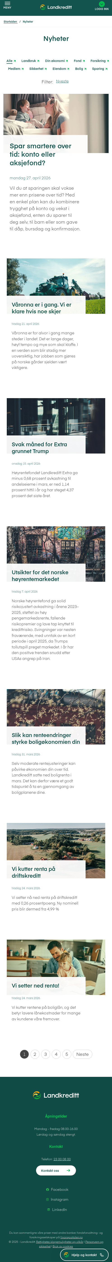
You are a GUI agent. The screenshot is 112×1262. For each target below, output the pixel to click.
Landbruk (28, 60)
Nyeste (62, 81)
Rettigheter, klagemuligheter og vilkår (59, 1241)
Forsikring (98, 60)
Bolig (79, 68)
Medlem (14, 68)
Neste (82, 1054)
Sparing (98, 68)
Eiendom (59, 68)
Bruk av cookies (63, 1246)
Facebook (56, 1189)
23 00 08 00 (62, 1159)
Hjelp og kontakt (88, 1255)
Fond (78, 60)
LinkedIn (56, 1209)
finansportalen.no (72, 1237)
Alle (9, 60)
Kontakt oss (50, 1170)
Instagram (56, 1199)
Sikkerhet (36, 68)
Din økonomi (55, 60)
